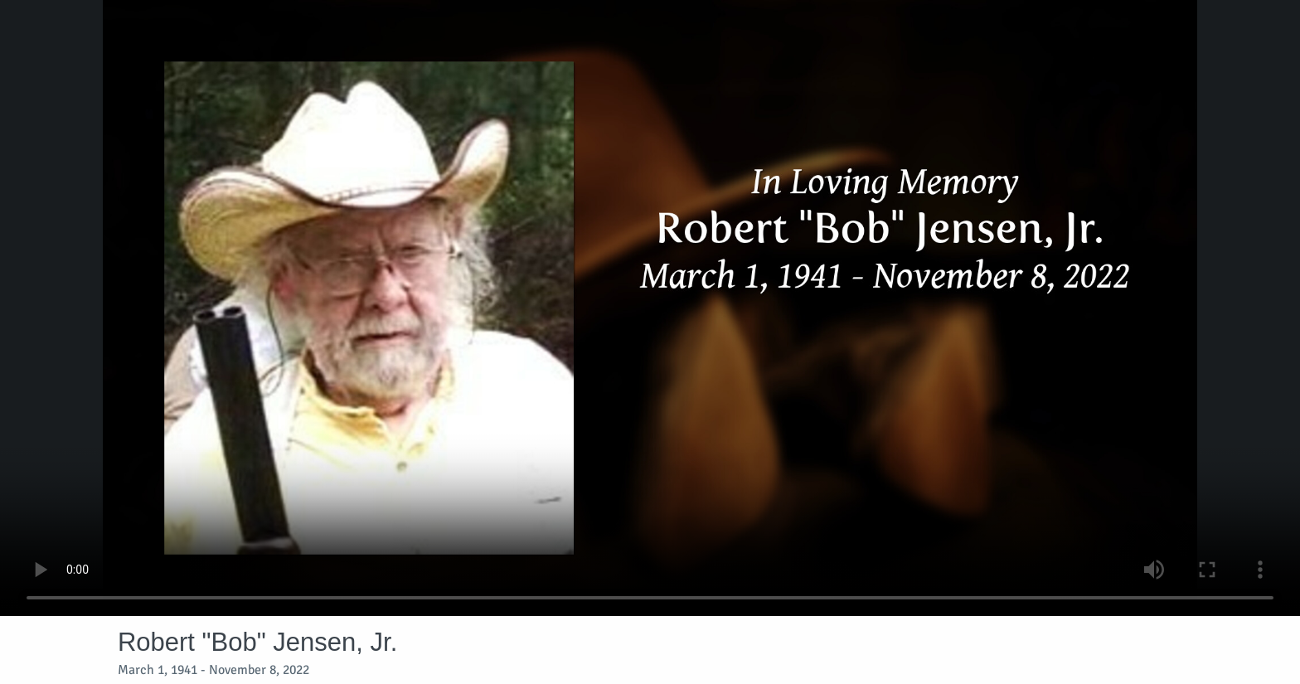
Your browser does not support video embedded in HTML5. (650, 308)
